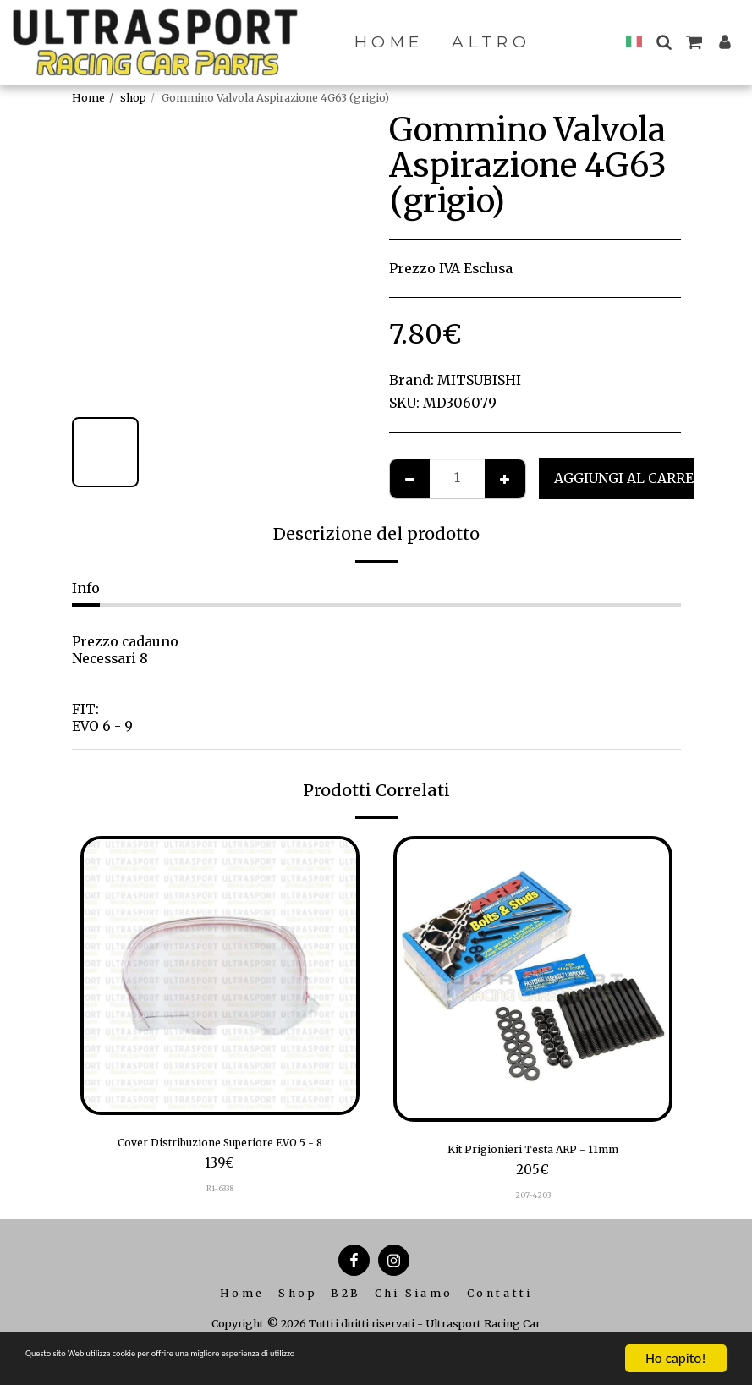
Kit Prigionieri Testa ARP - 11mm (533, 1152)
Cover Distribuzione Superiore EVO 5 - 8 (219, 1145)
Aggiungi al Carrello (637, 478)
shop (133, 97)
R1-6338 (219, 1193)
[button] (669, 42)
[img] (220, 975)
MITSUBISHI (479, 380)
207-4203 (532, 1200)
